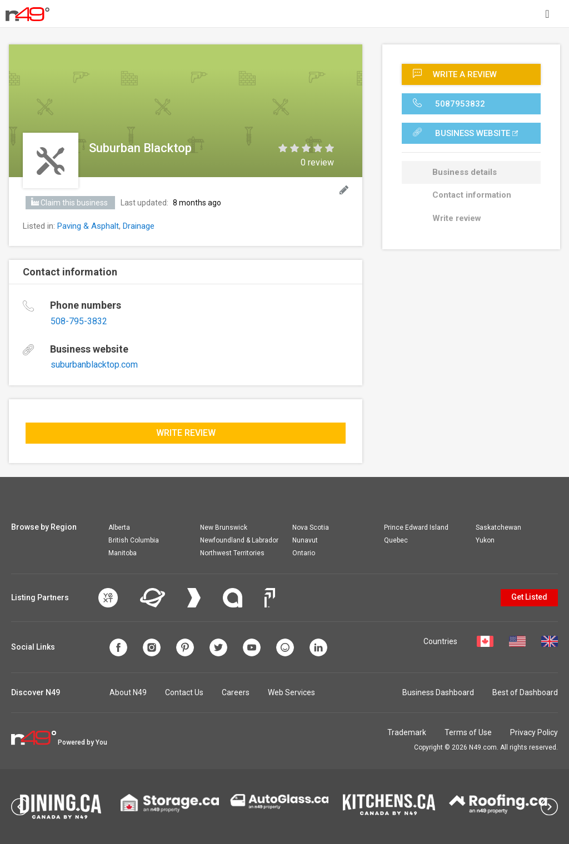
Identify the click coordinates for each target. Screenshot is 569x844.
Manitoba (122, 553)
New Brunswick (223, 527)
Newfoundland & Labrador (239, 540)
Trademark (406, 732)
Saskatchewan (498, 527)
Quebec (396, 540)
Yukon (485, 540)
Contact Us (184, 692)
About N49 (128, 692)
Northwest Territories (232, 553)
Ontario (303, 553)
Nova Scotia (310, 527)
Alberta (119, 527)
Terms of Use (468, 732)
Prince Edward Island (416, 527)
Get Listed (529, 596)
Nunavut (305, 540)
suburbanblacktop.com (94, 364)
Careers (235, 692)
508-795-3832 (79, 321)
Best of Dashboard (525, 692)
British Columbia (133, 540)
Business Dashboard (438, 692)
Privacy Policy (534, 732)
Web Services (291, 692)
